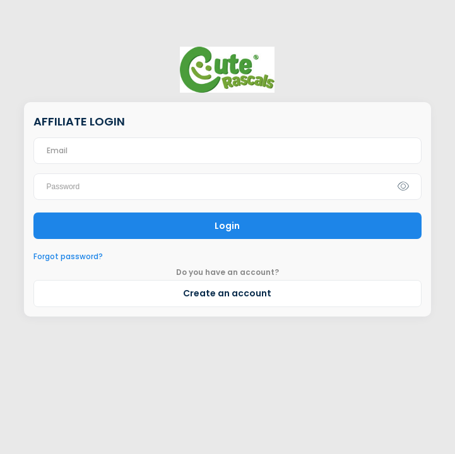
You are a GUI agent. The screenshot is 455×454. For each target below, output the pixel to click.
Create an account (227, 293)
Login (227, 225)
